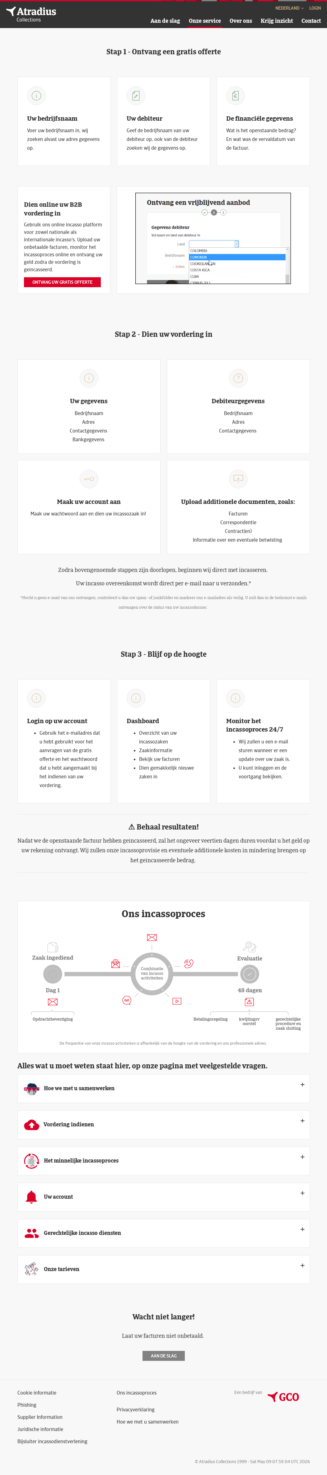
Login (315, 8)
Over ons (241, 20)
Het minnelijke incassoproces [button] (71, 1161)
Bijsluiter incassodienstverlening (52, 1441)
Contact (311, 20)
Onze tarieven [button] (51, 1269)
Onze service (205, 20)
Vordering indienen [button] (59, 1125)
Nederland (290, 8)
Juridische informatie (40, 1429)
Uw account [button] (48, 1197)
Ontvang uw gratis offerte (62, 282)
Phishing (26, 1405)
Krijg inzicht (277, 20)
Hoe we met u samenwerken (148, 1422)
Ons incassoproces (136, 1393)
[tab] (164, 1089)
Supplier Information (40, 1417)
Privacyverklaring (136, 1409)
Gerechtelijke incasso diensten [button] (72, 1233)
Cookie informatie (36, 1393)
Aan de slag (165, 20)
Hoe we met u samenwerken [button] (69, 1088)
